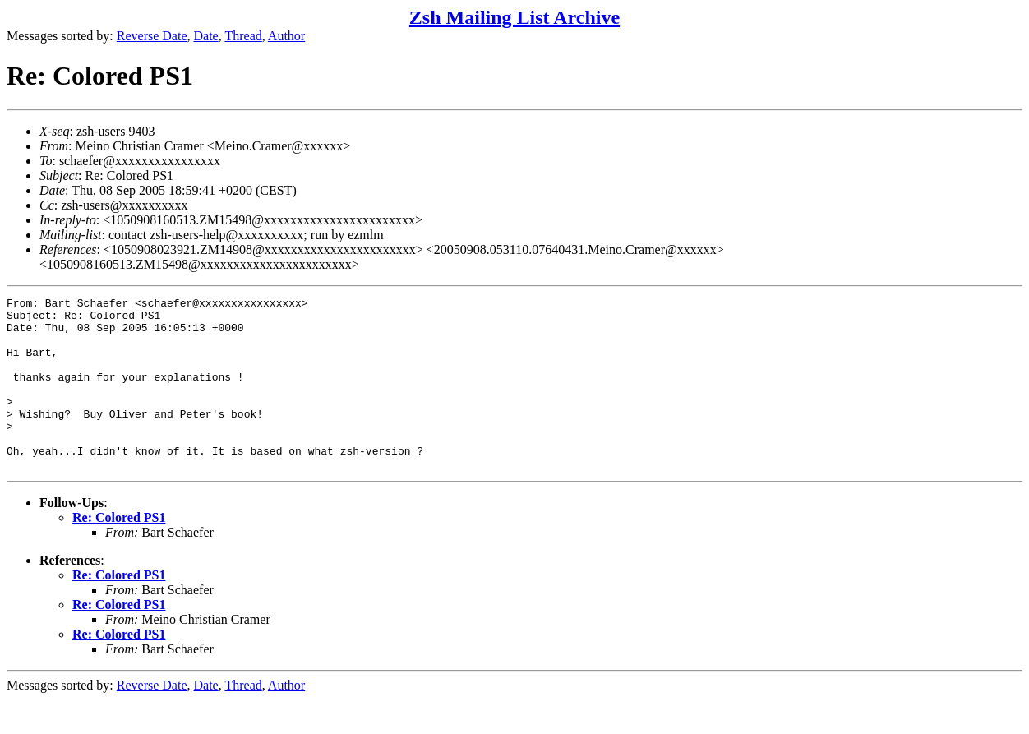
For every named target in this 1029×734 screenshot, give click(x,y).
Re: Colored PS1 (118, 552)
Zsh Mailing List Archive (514, 17)
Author (286, 36)
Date (206, 36)
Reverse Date (152, 36)
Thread (242, 36)
